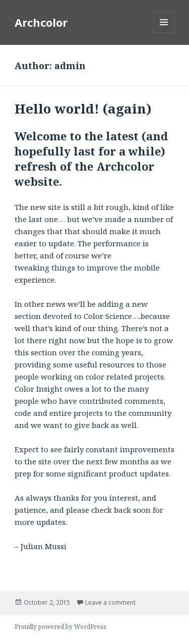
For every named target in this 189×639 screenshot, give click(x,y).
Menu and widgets (164, 32)
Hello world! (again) (83, 108)
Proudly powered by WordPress (60, 626)
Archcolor (41, 22)
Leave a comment (110, 602)
